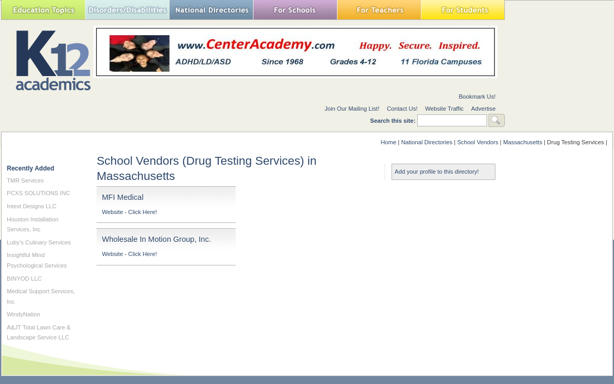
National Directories (211, 9)
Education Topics (43, 9)
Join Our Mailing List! (351, 108)
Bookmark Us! (477, 96)
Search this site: (393, 121)
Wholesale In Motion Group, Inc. (156, 239)
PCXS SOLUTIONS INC (38, 193)
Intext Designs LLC (32, 206)
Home (388, 142)
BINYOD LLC (24, 278)
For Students (463, 9)
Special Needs (127, 9)
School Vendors (477, 142)
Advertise (483, 108)
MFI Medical (122, 197)
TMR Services (25, 180)
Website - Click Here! (129, 212)
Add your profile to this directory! (437, 171)
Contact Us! (402, 108)
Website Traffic (444, 108)
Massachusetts (523, 142)
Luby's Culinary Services (39, 242)
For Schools (295, 9)
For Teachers (379, 9)
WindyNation (23, 314)
